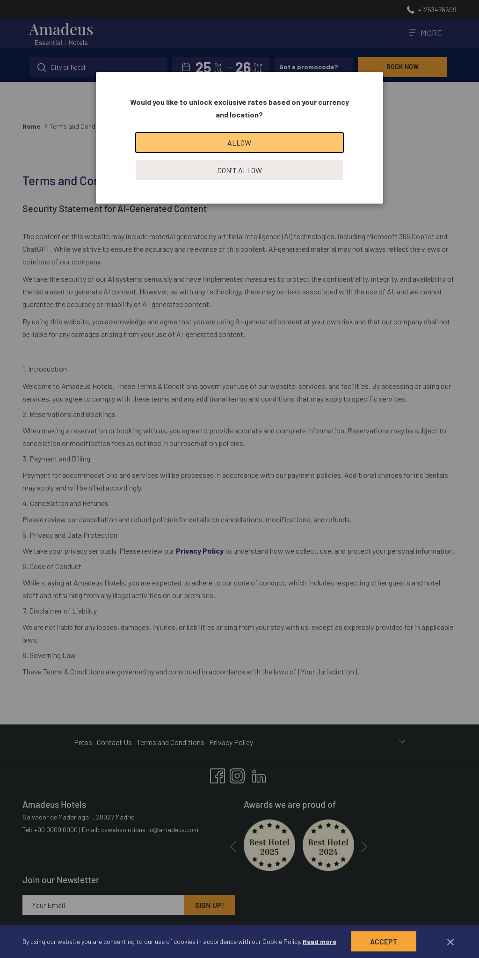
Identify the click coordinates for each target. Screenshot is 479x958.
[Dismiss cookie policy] (450, 941)
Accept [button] (383, 941)
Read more (319, 941)
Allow (239, 142)
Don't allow (239, 170)
